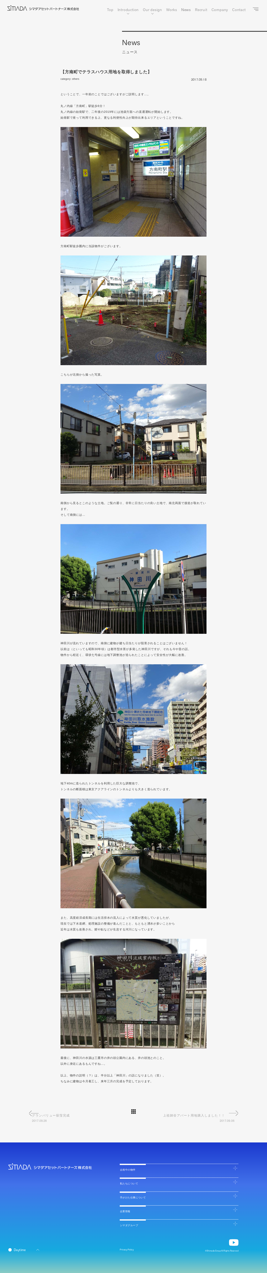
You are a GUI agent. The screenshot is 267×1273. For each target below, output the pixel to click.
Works (171, 10)
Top (109, 10)
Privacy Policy (129, 1249)
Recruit (201, 10)
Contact (239, 10)
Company (219, 10)
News (185, 10)
